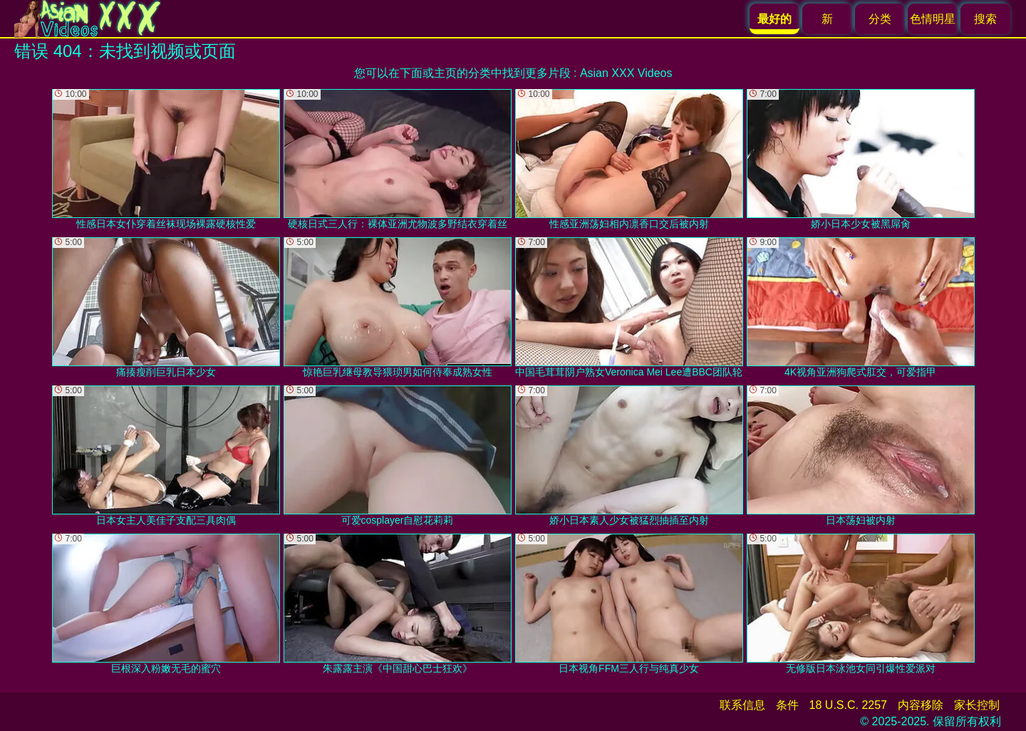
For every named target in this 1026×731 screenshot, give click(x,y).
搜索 (985, 19)
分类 (880, 19)
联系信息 (742, 705)
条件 (787, 705)
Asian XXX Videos (626, 73)
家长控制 (977, 705)
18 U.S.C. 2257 (848, 705)
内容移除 (920, 705)
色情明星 (932, 19)
